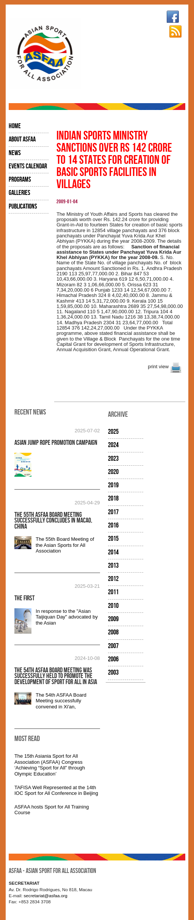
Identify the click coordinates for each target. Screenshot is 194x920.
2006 (113, 659)
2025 (113, 432)
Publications (23, 206)
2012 (113, 579)
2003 (113, 673)
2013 (113, 566)
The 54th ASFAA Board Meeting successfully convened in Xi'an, (61, 701)
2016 (113, 525)
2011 (113, 592)
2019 (113, 485)
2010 (113, 606)
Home (15, 126)
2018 (113, 498)
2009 (113, 619)
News (15, 153)
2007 (113, 646)
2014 (113, 552)
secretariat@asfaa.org (45, 895)
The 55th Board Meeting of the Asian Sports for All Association (65, 545)
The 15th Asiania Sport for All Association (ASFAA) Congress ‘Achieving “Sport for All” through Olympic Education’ (49, 765)
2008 (113, 632)
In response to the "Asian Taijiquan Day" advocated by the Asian (67, 617)
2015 (113, 539)
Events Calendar (28, 166)
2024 (113, 445)
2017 (113, 512)
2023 (113, 459)
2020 (113, 472)
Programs (20, 180)
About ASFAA (22, 139)
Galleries (19, 193)
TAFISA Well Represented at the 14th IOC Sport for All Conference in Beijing (56, 790)
